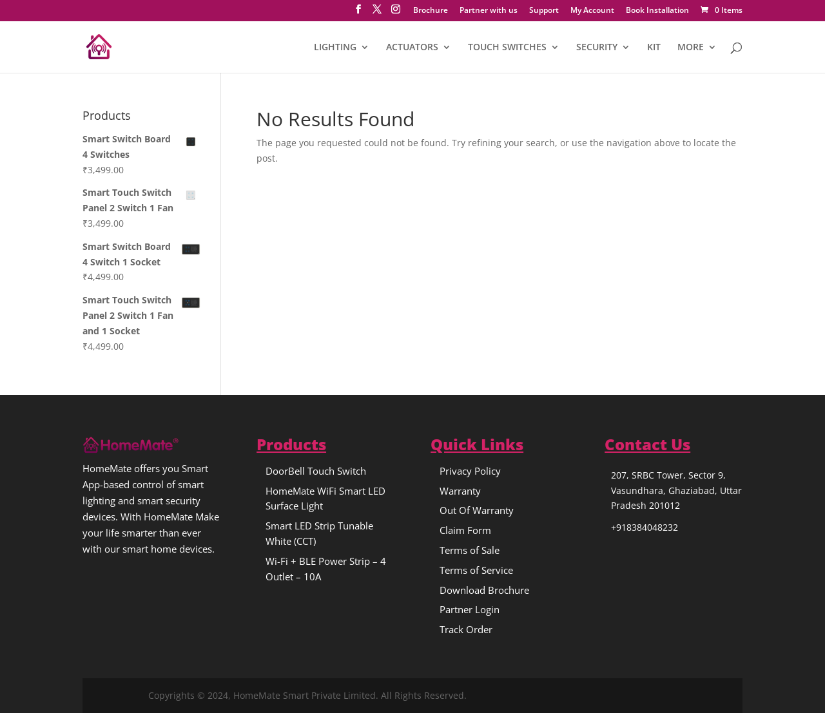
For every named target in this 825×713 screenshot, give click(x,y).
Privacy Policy (470, 470)
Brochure (430, 10)
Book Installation (657, 10)
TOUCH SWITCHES (507, 48)
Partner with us (489, 10)
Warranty (460, 490)
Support (544, 10)
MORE (690, 48)
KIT (654, 48)
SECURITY (596, 48)
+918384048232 (644, 527)
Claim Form (465, 530)
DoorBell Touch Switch (316, 470)
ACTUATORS (412, 48)
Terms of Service (476, 570)
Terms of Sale (470, 550)
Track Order (466, 629)
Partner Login (470, 609)
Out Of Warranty (477, 510)
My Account (592, 10)
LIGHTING (335, 48)
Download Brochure (484, 590)
